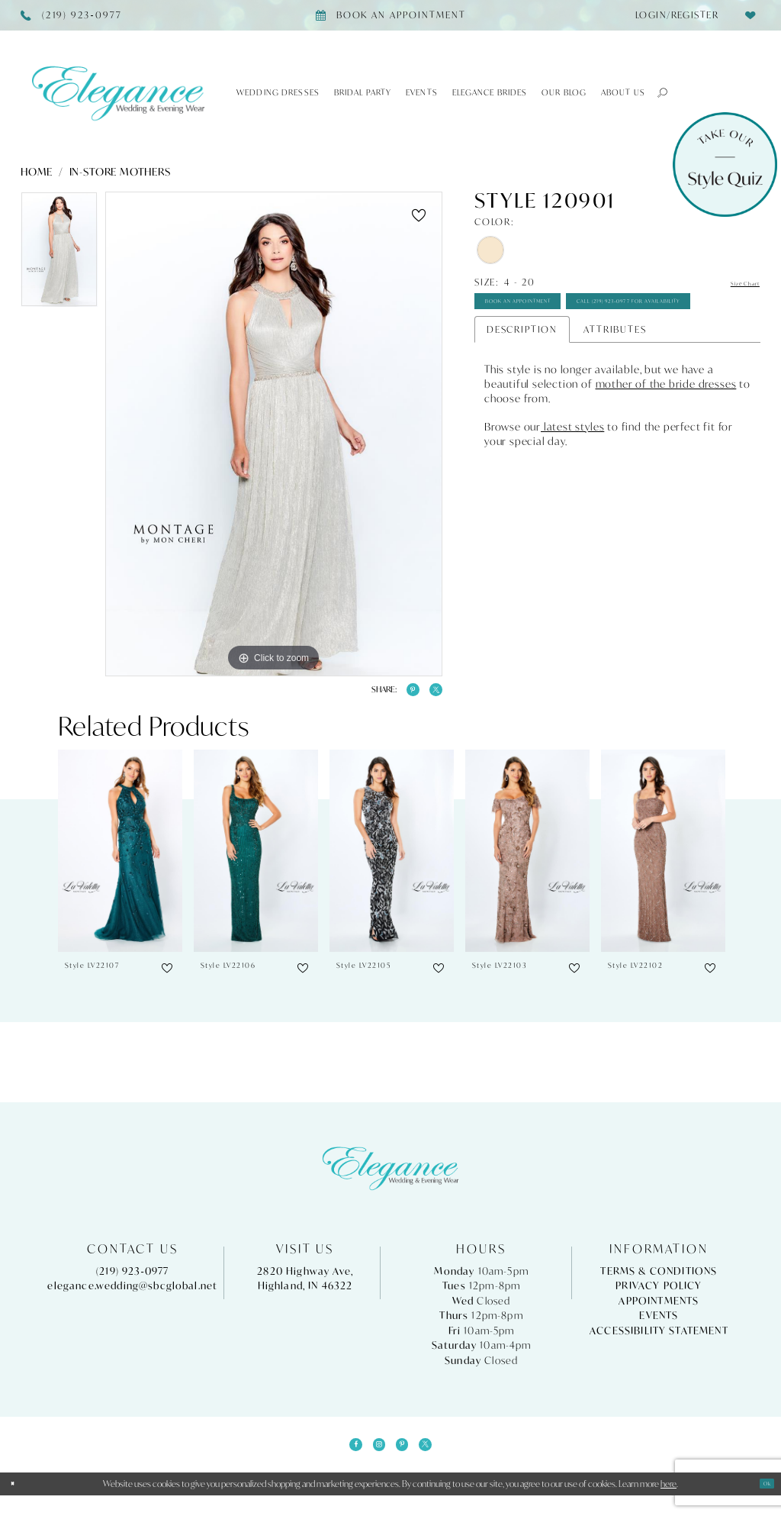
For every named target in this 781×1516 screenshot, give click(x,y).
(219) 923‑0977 (132, 1281)
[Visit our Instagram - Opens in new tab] (373, 1459)
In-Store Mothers (120, 172)
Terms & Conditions (658, 1281)
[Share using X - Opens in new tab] (430, 694)
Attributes (614, 379)
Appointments (659, 1311)
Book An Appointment (552, 310)
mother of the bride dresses (666, 435)
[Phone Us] (72, 15)
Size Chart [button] (733, 283)
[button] (657, 92)
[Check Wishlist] (750, 15)
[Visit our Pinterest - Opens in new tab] (407, 1459)
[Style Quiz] (725, 164)
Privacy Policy (658, 1296)
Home (37, 172)
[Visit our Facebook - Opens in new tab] (340, 1459)
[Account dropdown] (672, 15)
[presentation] (120, 861)
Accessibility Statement (659, 1340)
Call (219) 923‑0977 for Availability (587, 346)
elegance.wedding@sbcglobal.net (132, 1296)
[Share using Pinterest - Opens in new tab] (398, 694)
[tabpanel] (59, 253)
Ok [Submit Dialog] (762, 1504)
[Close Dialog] (17, 1504)
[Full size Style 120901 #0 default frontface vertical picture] (274, 434)
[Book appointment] (390, 15)
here (668, 1504)
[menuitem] (672, 15)
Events (658, 1326)
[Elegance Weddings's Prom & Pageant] (118, 93)
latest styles (572, 478)
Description (522, 379)
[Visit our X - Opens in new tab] (440, 1459)
